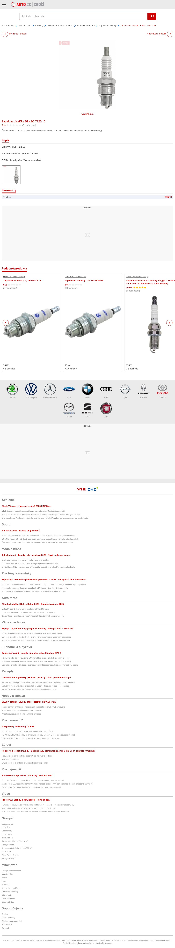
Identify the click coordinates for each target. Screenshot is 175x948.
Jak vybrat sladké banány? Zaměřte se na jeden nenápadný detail (29, 689)
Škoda (12, 391)
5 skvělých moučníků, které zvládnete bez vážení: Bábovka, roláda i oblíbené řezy (36, 686)
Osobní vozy (7, 831)
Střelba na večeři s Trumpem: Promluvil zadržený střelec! (25, 560)
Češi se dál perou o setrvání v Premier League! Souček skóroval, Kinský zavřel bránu (37, 542)
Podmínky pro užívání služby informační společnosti (121, 940)
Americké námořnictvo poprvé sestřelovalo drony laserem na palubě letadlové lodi (36, 640)
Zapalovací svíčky (107, 25)
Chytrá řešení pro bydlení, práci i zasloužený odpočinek (25, 763)
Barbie (4, 878)
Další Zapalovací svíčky (14, 276)
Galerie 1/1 (88, 113)
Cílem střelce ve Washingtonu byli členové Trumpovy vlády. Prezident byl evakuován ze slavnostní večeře (46, 518)
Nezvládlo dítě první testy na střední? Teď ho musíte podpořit (27, 756)
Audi (106, 391)
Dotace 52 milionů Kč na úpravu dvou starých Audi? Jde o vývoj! (28, 612)
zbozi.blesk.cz (7, 838)
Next (169, 322)
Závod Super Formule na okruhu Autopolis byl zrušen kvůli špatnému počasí (33, 616)
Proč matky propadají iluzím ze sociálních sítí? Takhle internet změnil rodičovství (35, 588)
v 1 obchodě (9, 368)
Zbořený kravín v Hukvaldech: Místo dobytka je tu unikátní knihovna (30, 563)
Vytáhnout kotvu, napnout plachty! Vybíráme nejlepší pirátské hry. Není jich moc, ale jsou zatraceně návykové (47, 784)
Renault (144, 391)
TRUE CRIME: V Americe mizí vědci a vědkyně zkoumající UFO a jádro (31, 738)
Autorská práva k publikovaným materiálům (80, 940)
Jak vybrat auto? (9, 859)
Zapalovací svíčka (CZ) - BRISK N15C (22, 280)
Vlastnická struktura (104, 943)
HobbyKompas (8, 845)
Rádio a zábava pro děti (11, 921)
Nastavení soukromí (85, 943)
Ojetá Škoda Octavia (10, 855)
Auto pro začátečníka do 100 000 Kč (17, 848)
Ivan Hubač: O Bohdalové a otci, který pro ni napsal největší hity (28, 808)
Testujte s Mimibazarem (11, 871)
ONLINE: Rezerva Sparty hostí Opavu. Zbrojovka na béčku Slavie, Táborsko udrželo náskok (40, 539)
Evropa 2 (5, 928)
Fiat (106, 410)
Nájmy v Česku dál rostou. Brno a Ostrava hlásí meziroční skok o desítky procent (35, 658)
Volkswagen (31, 391)
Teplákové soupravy (10, 891)
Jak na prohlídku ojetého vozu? (15, 841)
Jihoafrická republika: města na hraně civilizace (21, 714)
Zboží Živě (6, 827)
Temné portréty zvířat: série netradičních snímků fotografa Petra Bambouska (33, 707)
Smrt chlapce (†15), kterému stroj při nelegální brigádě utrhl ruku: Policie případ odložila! (38, 567)
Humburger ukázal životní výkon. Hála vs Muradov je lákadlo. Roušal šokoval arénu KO (38, 805)
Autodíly (39, 25)
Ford (69, 391)
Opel (125, 391)
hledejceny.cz (7, 824)
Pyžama (5, 884)
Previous (6, 322)
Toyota (163, 391)
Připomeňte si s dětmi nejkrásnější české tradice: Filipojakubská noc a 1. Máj (33, 591)
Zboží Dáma (7, 834)
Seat (87, 410)
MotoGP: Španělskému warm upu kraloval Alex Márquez (25, 609)
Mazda (69, 410)
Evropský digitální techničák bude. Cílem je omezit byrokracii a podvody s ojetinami (36, 637)
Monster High (7, 874)
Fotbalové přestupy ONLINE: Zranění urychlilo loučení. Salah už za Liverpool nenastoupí (38, 535)
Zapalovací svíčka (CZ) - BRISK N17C (84, 280)
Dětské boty (7, 895)
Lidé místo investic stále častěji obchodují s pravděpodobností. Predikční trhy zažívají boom (40, 665)
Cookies (72, 943)
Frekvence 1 (7, 924)
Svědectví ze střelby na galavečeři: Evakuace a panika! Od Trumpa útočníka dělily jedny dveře (41, 515)
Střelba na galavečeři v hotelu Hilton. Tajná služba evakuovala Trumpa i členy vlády (36, 661)
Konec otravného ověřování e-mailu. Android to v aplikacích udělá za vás (32, 633)
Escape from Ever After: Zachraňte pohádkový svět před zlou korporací (31, 787)
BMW (87, 391)
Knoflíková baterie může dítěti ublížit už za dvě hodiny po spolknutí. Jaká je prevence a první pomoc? (44, 584)
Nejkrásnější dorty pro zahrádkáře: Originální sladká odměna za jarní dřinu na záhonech (38, 682)
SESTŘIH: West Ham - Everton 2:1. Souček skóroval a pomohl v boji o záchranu (35, 812)
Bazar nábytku (8, 902)
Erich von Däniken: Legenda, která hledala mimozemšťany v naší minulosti (33, 780)
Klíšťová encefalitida (10, 759)
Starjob (5, 914)
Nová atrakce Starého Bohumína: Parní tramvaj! (22, 710)
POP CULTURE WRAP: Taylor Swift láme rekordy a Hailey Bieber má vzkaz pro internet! (38, 735)
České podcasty (8, 918)
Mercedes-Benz (50, 391)
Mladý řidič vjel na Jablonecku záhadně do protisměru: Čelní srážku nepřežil (33, 511)
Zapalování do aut (86, 25)
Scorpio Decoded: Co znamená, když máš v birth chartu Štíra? (28, 731)
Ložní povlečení (8, 898)
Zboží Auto (6, 852)
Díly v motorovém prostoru (60, 25)
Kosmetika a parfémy (10, 888)
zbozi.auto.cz (8, 25)
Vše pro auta (25, 25)
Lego (4, 881)
